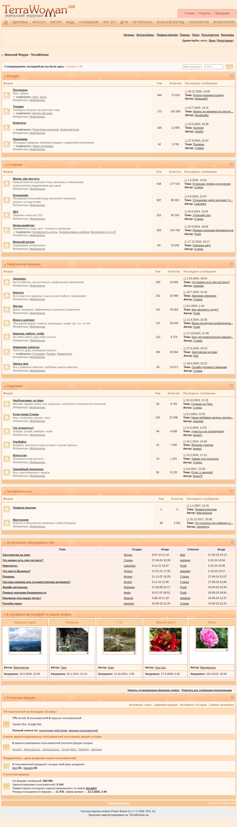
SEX (15, 211)
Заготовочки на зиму (204, 352)
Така (64, 667)
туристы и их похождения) (207, 431)
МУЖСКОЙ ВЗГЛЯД (170, 22)
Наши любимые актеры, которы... (212, 417)
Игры (35, 97)
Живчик (128, 598)
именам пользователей (83, 730)
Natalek (28, 767)
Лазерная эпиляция (204, 295)
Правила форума (167, 35)
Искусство (20, 455)
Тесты (43, 97)
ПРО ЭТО (109, 22)
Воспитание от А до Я (103, 232)
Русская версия (90, 811)
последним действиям (53, 730)
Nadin (127, 592)
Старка (199, 147)
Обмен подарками (42, 146)
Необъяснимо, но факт (28, 400)
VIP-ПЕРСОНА (142, 22)
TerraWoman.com (19, 491)
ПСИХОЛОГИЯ (198, 22)
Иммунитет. (10, 565)
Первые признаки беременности (213, 230)
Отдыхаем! (15, 386)
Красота (18, 292)
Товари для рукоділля (205, 458)
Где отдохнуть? (23, 427)
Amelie (128, 581)
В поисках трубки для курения (211, 183)
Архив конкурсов (69, 129)
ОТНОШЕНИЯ (89, 22)
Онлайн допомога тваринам (209, 367)
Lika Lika (160, 667)
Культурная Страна (26, 414)
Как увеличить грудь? (205, 309)
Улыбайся (19, 441)
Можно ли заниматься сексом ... (213, 111)
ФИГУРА (56, 22)
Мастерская (21, 519)
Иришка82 (201, 98)
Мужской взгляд (24, 241)
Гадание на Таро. (202, 403)
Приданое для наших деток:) (21, 598)
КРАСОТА (39, 22)
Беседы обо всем (42, 113)
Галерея (198, 127)
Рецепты (205, 13)
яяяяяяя (198, 285)
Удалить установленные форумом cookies (153, 690)
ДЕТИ (124, 22)
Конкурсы (19, 122)
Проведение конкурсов (45, 129)
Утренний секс (202, 215)
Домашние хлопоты (26, 347)
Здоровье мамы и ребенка (74, 232)
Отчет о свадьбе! (202, 472)
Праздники (222, 13)
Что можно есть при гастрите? (211, 282)
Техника (50, 353)
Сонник (190, 13)
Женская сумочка (202, 444)
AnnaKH (91, 788)
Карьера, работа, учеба (28, 333)
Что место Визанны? (16, 571)
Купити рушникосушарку (208, 95)
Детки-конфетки (23, 225)
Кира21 (197, 435)
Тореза (128, 571)
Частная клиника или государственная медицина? (36, 581)
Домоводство (64, 353)
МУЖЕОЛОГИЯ (224, 22)
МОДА (70, 22)
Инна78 (197, 476)
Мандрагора (204, 512)
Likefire (199, 131)
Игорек (128, 576)
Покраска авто (202, 245)
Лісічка (128, 554)
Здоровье (19, 278)
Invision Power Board (114, 811)
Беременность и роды (45, 232)
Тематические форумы (23, 264)
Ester (111, 667)
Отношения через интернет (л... (213, 200)
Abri (14, 767)
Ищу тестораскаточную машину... (213, 336)
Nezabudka (202, 115)
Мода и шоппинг (24, 319)
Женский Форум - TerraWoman (26, 55)
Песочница (20, 89)
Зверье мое (20, 363)
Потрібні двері (12, 603)
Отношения (20, 195)
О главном (14, 164)
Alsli (195, 355)
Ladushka (200, 203)
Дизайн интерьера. (15, 587)
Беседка (13, 76)
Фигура (18, 306)
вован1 (197, 448)
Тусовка (18, 106)
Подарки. (198, 144)
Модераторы (37, 100)
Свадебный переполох (28, 469)
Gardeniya (203, 526)
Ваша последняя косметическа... (212, 323)
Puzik (197, 233)
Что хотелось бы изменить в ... (214, 522)
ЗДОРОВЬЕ (20, 22)
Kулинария (38, 353)
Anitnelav (129, 587)
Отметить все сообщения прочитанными (206, 690)
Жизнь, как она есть (26, 178)
